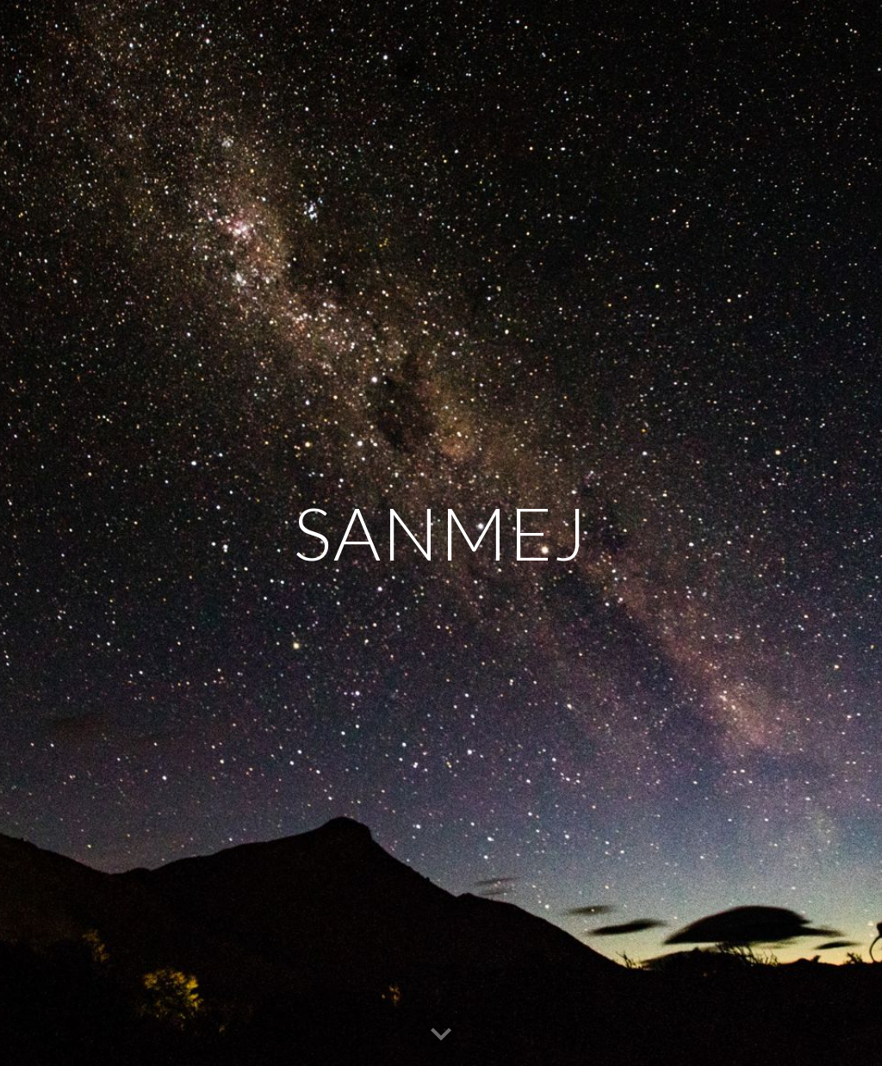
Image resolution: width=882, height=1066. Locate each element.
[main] (440, 532)
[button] (441, 1035)
